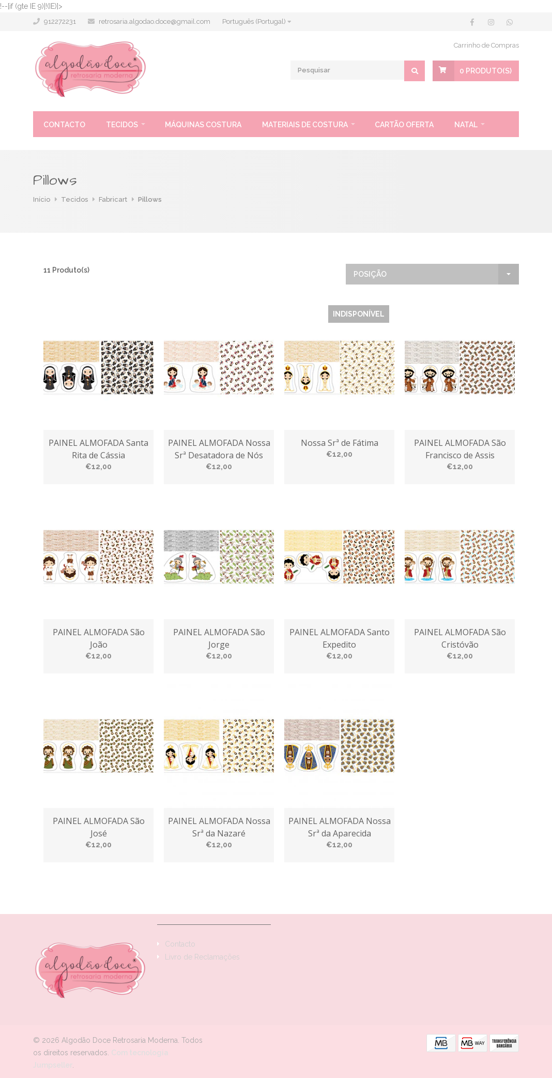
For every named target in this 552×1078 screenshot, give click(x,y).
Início (41, 199)
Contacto (64, 125)
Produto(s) (485, 71)
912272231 (60, 21)
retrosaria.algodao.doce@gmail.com (154, 21)
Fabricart (113, 199)
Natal (466, 125)
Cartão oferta (404, 125)
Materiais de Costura (305, 125)
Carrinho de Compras (486, 45)
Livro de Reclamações (202, 957)
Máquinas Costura (203, 125)
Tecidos (122, 125)
